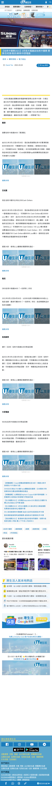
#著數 (19, 780)
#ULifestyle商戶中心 (8, 780)
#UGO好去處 (6, 775)
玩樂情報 (27, 7)
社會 (33, 757)
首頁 (4, 59)
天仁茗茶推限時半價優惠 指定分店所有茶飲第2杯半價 (24, 512)
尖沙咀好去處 (24, 754)
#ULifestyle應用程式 (8, 777)
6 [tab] (32, 15)
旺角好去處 (25, 757)
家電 (44, 529)
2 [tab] (23, 15)
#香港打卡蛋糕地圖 (30, 775)
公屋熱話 (18, 10)
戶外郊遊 (4, 759)
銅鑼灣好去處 (36, 754)
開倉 (16, 754)
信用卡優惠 (8, 529)
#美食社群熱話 (17, 775)
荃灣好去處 (15, 757)
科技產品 (14, 533)
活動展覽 (4, 754)
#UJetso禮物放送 (30, 777)
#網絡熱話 (25, 780)
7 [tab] (25, 17)
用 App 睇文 (44, 65)
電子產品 (22, 59)
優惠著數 (16, 7)
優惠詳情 (5, 180)
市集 (11, 754)
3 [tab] (25, 15)
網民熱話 (4, 766)
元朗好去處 (5, 757)
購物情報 (39, 7)
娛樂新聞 (26, 10)
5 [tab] (30, 15)
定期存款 (35, 10)
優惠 (27, 529)
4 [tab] (28, 15)
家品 (5, 533)
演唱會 (7, 7)
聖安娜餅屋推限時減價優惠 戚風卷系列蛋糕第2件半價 (24, 515)
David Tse (9, 65)
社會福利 (12, 759)
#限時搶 (20, 777)
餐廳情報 (39, 757)
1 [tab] (21, 15)
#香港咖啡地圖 (43, 775)
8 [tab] (28, 17)
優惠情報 (36, 529)
